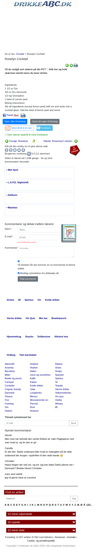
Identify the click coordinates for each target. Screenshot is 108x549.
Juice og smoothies (40, 375)
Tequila (59, 385)
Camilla (9, 448)
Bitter (7, 375)
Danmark (9, 392)
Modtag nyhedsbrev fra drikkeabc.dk (39, 273)
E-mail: (9, 236)
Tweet (10, 115)
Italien (33, 371)
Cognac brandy (13, 389)
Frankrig (9, 403)
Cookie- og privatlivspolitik (41, 540)
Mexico (34, 396)
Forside (20, 54)
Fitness (9, 396)
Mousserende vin (39, 400)
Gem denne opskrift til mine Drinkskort (27, 134)
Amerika (9, 367)
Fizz (7, 400)
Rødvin (59, 364)
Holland (34, 364)
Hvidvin (34, 367)
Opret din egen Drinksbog (45, 121)
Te (56, 382)
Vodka (58, 400)
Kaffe (32, 378)
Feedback (46, 128)
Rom (32, 407)
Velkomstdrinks (63, 392)
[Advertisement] (41, 29)
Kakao (33, 382)
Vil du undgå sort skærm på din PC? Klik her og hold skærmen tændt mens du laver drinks (36, 71)
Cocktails (9, 385)
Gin (6, 407)
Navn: (8, 229)
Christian (9, 461)
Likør (32, 389)
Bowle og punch (13, 378)
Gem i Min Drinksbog (14, 121)
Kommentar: (10, 247)
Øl (56, 407)
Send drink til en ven (21, 128)
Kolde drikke (36, 385)
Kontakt (71, 537)
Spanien (59, 375)
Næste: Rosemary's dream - (61, 141)
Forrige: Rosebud (16, 141)
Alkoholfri (10, 364)
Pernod (34, 403)
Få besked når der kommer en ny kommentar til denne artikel (46, 267)
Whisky (59, 403)
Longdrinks (36, 392)
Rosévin (34, 411)
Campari (9, 382)
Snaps (58, 371)
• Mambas (11, 207)
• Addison (11, 195)
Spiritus (59, 378)
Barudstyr (10, 371)
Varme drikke (62, 389)
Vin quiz (59, 396)
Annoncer (60, 537)
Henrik (8, 435)
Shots (58, 367)
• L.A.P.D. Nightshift (17, 182)
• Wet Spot (12, 170)
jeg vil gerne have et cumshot (20, 477)
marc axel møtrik (13, 474)
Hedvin (8, 411)
